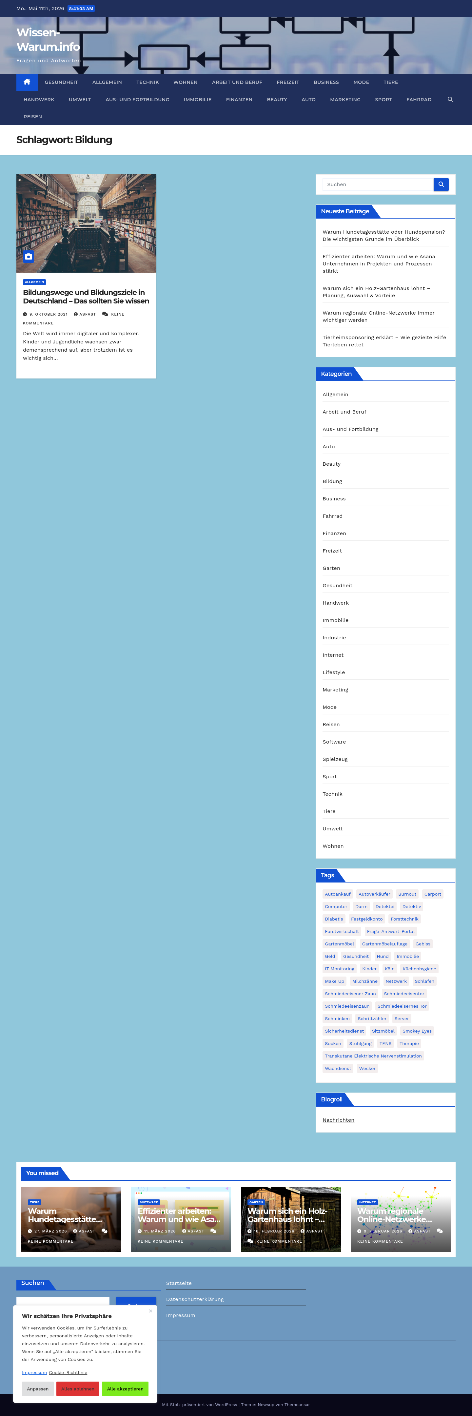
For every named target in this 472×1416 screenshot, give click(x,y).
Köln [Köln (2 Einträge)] (390, 968)
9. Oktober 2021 (49, 314)
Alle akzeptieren (125, 1388)
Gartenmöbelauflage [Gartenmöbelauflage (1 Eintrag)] (385, 943)
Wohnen (185, 82)
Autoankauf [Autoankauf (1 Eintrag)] (337, 894)
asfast (85, 314)
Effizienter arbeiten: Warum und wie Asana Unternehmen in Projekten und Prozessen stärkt (379, 263)
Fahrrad (418, 100)
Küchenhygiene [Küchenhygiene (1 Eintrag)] (419, 968)
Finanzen (239, 100)
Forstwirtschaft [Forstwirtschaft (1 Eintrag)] (342, 931)
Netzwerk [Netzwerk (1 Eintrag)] (396, 981)
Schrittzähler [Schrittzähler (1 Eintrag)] (372, 1018)
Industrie (334, 637)
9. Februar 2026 (384, 1231)
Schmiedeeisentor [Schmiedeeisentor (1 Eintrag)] (404, 993)
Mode (361, 82)
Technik (147, 82)
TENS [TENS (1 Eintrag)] (386, 1043)
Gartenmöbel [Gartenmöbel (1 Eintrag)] (339, 943)
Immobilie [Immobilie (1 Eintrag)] (408, 956)
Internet (333, 655)
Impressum (180, 1315)
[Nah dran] (150, 1311)
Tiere (391, 82)
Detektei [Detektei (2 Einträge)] (385, 906)
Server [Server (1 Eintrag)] (402, 1018)
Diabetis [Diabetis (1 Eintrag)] (334, 918)
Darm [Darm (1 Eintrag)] (361, 906)
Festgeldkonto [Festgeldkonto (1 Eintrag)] (367, 918)
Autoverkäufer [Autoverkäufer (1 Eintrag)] (374, 894)
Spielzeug (335, 759)
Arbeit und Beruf (237, 82)
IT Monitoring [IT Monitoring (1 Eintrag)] (339, 968)
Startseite (179, 1283)
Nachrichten (338, 1120)
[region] (85, 1354)
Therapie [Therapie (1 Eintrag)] (409, 1043)
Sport (383, 100)
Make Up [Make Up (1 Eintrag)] (334, 981)
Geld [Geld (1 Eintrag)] (330, 956)
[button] (450, 99)
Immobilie (198, 100)
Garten (331, 568)
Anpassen (38, 1388)
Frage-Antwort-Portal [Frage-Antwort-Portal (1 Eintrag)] (391, 931)
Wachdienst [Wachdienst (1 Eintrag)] (338, 1068)
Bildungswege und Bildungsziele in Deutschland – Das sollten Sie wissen (86, 296)
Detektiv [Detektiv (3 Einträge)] (412, 906)
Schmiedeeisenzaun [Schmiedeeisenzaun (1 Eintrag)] (347, 1006)
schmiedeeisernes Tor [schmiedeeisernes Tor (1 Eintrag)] (402, 1006)
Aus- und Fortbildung (137, 100)
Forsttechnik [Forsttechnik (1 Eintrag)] (405, 918)
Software (334, 742)
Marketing (345, 100)
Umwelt (80, 100)
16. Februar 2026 (275, 1231)
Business (326, 82)
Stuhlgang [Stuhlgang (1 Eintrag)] (360, 1043)
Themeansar (297, 1404)
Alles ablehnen (77, 1388)
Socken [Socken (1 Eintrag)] (333, 1043)
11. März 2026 (161, 1231)
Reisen (33, 117)
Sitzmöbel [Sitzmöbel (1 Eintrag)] (383, 1031)
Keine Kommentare (51, 1241)
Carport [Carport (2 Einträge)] (433, 894)
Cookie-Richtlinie (68, 1372)
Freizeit (288, 82)
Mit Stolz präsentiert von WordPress (200, 1404)
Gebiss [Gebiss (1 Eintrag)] (423, 943)
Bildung (332, 481)
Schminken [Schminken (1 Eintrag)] (337, 1018)
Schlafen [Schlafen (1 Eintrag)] (425, 981)
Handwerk (39, 100)
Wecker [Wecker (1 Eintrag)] (367, 1068)
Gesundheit (61, 82)
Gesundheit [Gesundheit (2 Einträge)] (356, 956)
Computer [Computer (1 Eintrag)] (336, 906)
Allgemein (107, 82)
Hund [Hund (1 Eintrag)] (383, 956)
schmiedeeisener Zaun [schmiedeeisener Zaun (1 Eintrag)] (350, 993)
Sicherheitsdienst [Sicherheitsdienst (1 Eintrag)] (344, 1031)
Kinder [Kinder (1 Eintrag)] (369, 968)
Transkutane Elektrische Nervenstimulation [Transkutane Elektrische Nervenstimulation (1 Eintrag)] (373, 1055)
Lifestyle (334, 672)
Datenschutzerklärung (195, 1299)
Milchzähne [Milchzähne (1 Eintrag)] (365, 981)
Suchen (32, 1283)
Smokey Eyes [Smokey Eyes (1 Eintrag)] (417, 1031)
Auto (309, 100)
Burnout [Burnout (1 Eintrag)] (407, 894)
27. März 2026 (51, 1231)
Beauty (277, 100)
